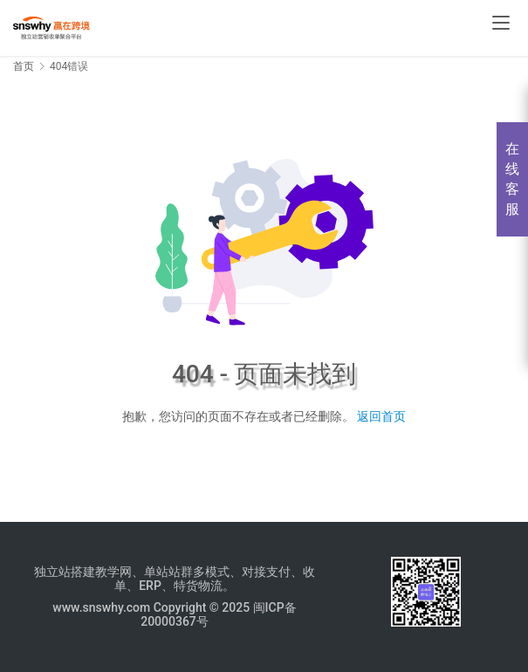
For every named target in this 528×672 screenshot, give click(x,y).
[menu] (501, 22)
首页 (23, 66)
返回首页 (381, 416)
